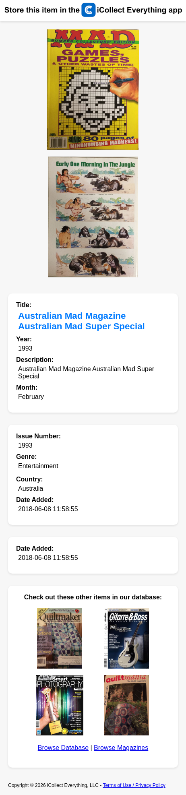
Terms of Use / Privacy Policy (134, 785)
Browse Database (63, 747)
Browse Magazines (121, 747)
